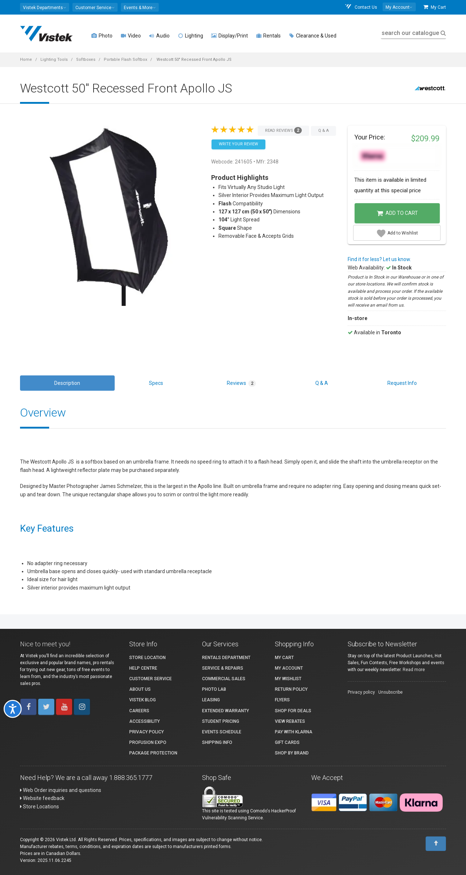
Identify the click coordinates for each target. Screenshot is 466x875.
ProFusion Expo (147, 742)
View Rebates (290, 721)
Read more (414, 669)
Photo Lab (214, 689)
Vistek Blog (142, 699)
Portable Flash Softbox (125, 59)
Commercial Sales (223, 678)
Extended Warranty (225, 710)
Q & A (321, 383)
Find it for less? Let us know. (379, 259)
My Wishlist (288, 678)
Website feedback (42, 798)
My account (289, 668)
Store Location (147, 657)
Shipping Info (217, 742)
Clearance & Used (312, 36)
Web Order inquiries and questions (60, 790)
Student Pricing (220, 721)
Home (26, 59)
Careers (139, 710)
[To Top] (436, 843)
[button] (44, 7)
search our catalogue (413, 32)
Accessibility (144, 721)
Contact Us (360, 7)
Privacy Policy (146, 731)
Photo (101, 36)
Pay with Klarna (293, 731)
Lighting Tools (54, 59)
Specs (156, 383)
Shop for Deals (293, 710)
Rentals (268, 36)
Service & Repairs (222, 668)
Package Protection (153, 753)
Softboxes (85, 59)
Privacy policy (361, 692)
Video (131, 36)
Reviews (241, 383)
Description (67, 383)
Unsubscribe (390, 692)
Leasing (211, 699)
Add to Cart (397, 213)
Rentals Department (226, 657)
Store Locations (39, 806)
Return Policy (291, 689)
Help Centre (143, 668)
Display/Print (229, 36)
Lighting (190, 36)
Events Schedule (221, 731)
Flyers (282, 699)
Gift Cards (287, 742)
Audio (159, 36)
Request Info (402, 383)
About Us (140, 689)
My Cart (434, 7)
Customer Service (150, 678)
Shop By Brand (292, 753)
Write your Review (238, 144)
